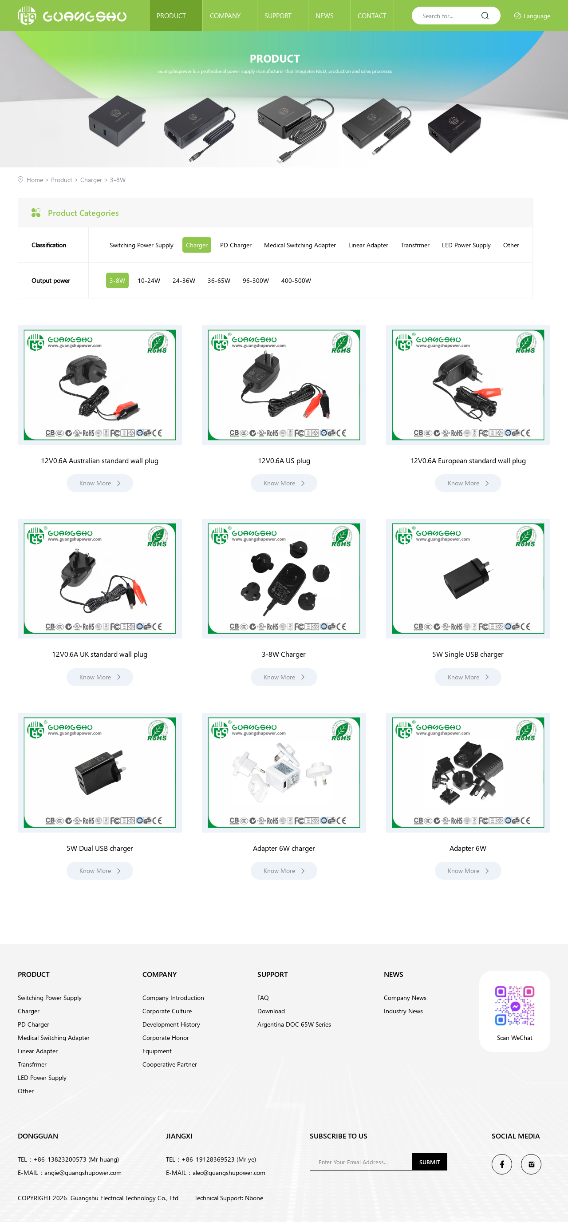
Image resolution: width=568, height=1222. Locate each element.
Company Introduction (173, 997)
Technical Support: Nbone (228, 1198)
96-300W (256, 280)
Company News (405, 997)
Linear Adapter (368, 245)
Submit (429, 1162)
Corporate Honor (165, 1037)
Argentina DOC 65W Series (294, 1024)
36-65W (219, 280)
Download (271, 1011)
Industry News (403, 1011)
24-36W (184, 280)
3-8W (118, 179)
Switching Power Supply (142, 245)
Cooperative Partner (169, 1064)
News (329, 15)
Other (511, 245)
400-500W (296, 280)
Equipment (157, 1051)
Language (532, 16)
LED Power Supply (466, 245)
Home (34, 179)
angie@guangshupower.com (83, 1172)
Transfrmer (415, 245)
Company (230, 15)
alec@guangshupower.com (229, 1172)
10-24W (149, 280)
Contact (372, 15)
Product (176, 15)
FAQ (263, 997)
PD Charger (236, 245)
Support (282, 15)
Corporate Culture (167, 1011)
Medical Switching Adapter (300, 245)
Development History (171, 1024)
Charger (95, 179)
